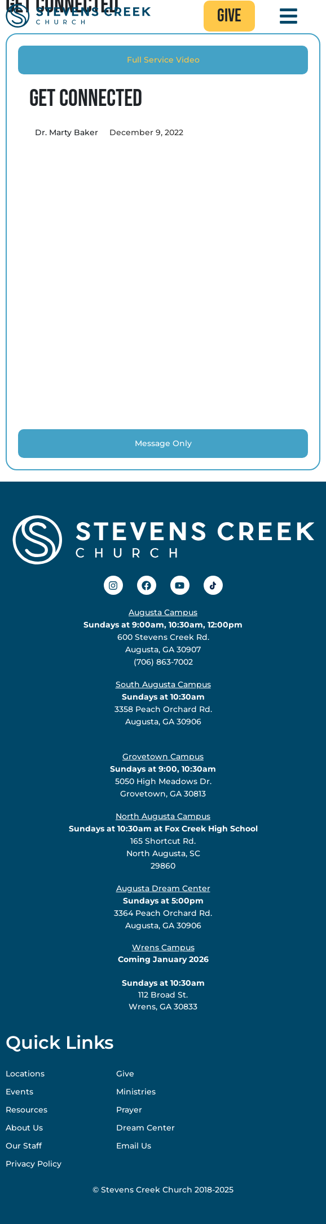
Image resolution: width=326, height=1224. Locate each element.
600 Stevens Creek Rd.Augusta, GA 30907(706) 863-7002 (163, 637)
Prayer (129, 1110)
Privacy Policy (33, 1164)
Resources (26, 1110)
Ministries (136, 1092)
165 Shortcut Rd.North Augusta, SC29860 (163, 841)
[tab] (163, 60)
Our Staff (24, 1146)
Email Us (133, 1146)
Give (125, 1074)
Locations (25, 1074)
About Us (24, 1128)
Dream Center (145, 1128)
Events (19, 1092)
